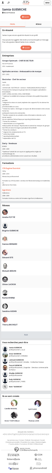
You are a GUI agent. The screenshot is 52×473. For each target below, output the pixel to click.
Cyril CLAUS (32, 409)
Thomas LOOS (33, 421)
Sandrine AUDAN (9, 311)
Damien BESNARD (9, 244)
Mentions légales (41, 442)
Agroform (6, 190)
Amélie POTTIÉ (8, 217)
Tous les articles (14, 444)
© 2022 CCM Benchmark (35, 444)
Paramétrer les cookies (28, 442)
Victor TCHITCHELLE (11, 421)
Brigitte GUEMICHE (10, 230)
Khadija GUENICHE (15, 373)
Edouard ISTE (7, 257)
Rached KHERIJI (8, 298)
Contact (21, 440)
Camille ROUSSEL (10, 409)
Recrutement (35, 440)
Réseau (38, 24)
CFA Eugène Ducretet (11, 168)
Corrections (23, 444)
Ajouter (26, 17)
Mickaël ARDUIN (9, 271)
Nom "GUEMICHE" (15, 387)
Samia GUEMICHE (15, 347)
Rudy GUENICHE (15, 379)
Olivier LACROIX (9, 284)
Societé (42, 440)
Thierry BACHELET (10, 324)
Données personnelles (13, 442)
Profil (12, 24)
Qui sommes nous (12, 440)
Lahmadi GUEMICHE (16, 360)
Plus (26, 335)
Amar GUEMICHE (15, 354)
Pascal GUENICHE (15, 365)
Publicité (27, 440)
